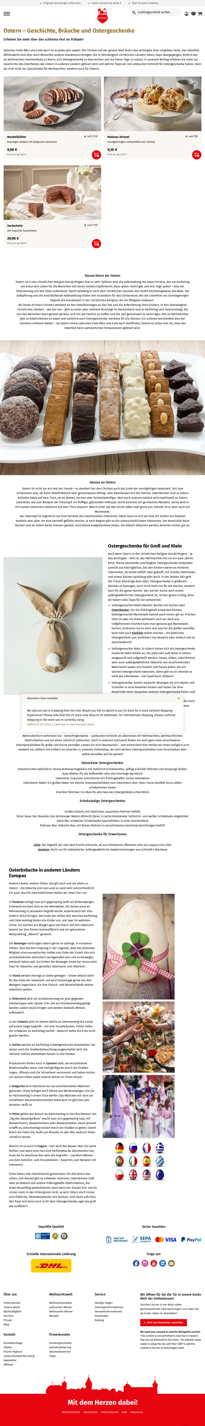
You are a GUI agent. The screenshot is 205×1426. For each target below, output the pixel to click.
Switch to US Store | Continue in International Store (60, 724)
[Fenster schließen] (179, 698)
